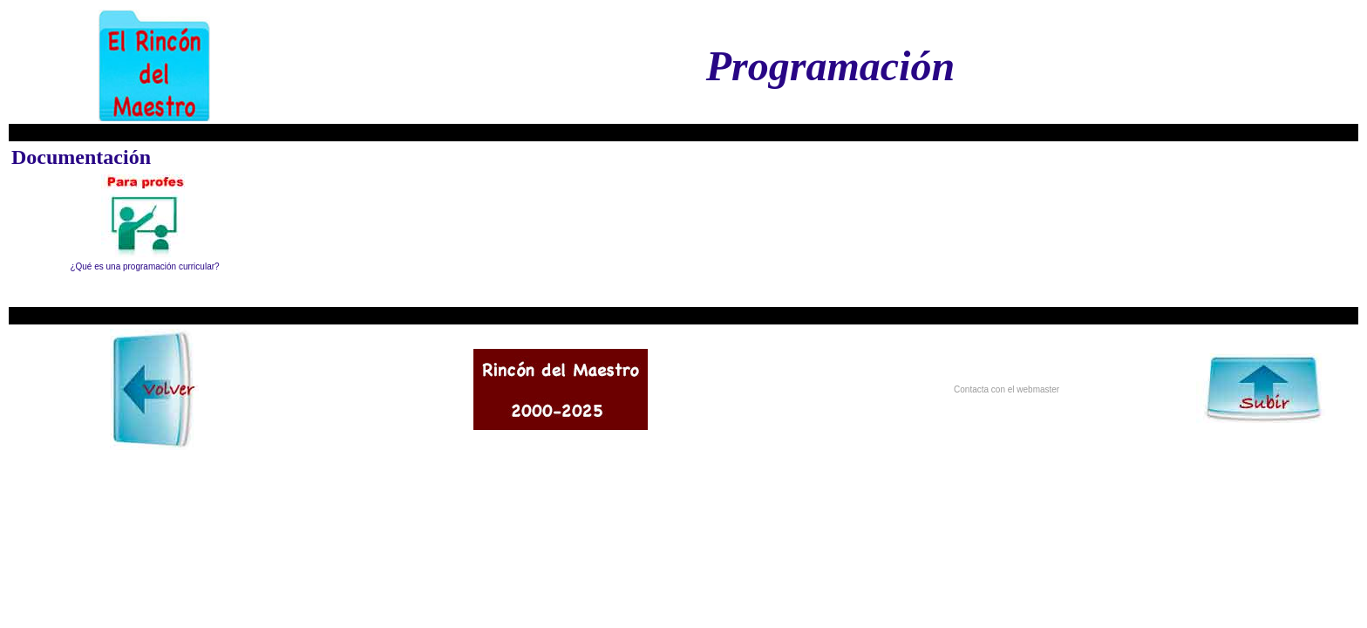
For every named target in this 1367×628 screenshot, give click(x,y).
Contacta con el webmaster (1006, 389)
